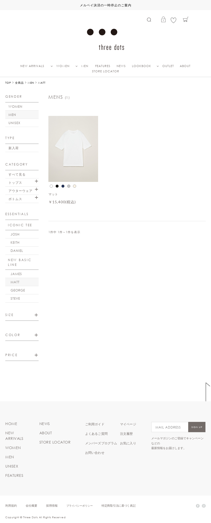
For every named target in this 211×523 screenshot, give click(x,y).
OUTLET (168, 66)
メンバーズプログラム (101, 443)
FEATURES (102, 66)
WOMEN (63, 66)
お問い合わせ (94, 452)
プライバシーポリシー (79, 505)
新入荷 (13, 147)
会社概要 (31, 505)
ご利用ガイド (94, 424)
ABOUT (185, 66)
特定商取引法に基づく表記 (118, 505)
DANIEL (17, 250)
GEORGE (18, 290)
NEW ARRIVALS (32, 66)
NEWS (121, 66)
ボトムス (15, 198)
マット (53, 194)
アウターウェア (20, 190)
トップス (15, 182)
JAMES (16, 273)
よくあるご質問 (96, 433)
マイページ (128, 424)
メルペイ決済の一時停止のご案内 (105, 5)
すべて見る (17, 174)
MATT (15, 282)
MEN (84, 66)
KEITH (15, 242)
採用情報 (52, 505)
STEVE (15, 298)
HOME (11, 423)
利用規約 (11, 505)
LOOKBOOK (141, 66)
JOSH (15, 234)
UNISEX (14, 122)
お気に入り (128, 443)
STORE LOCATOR (105, 71)
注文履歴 (126, 433)
